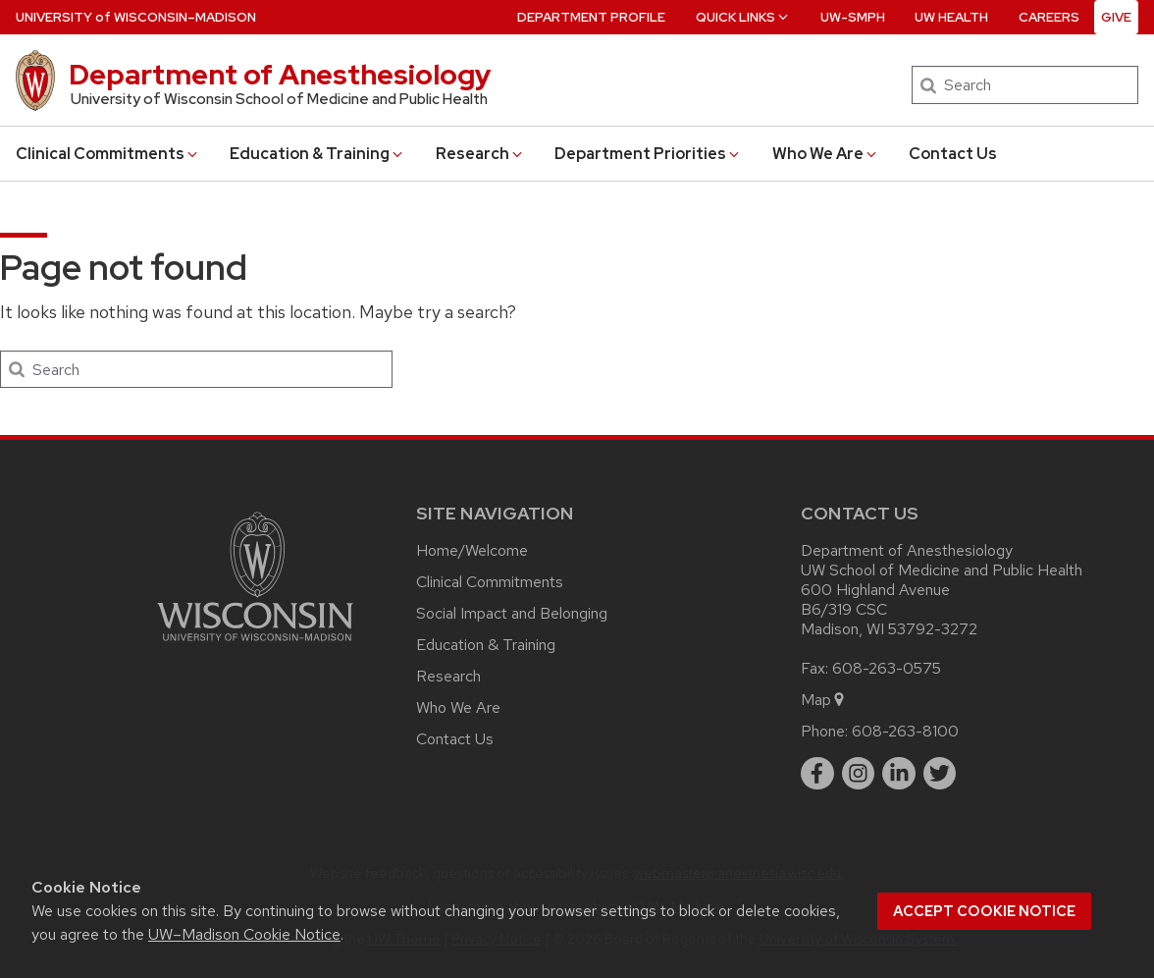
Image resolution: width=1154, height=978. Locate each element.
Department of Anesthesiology (280, 74)
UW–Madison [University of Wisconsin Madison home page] (136, 17)
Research (480, 153)
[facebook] (817, 773)
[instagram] (858, 773)
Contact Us (953, 153)
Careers (1049, 17)
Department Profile (591, 17)
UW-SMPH (852, 17)
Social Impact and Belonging (511, 613)
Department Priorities (648, 153)
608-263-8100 (905, 731)
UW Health (951, 17)
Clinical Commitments (108, 153)
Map (824, 699)
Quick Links (743, 17)
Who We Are (825, 153)
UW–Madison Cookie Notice (244, 934)
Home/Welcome (472, 550)
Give (1116, 17)
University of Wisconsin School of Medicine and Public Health (279, 99)
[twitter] (940, 773)
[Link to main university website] (255, 644)
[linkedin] (899, 773)
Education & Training (317, 153)
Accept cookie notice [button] (984, 911)
